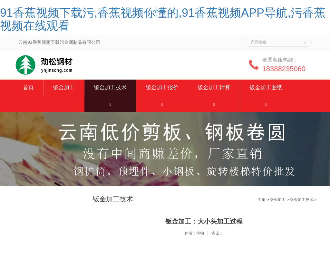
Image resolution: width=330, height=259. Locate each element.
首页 (28, 87)
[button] (110, 104)
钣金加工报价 (162, 87)
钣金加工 (64, 87)
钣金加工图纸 (265, 87)
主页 (262, 199)
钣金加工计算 (214, 87)
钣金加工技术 (110, 87)
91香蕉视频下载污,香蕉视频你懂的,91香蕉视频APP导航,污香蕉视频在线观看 (162, 19)
